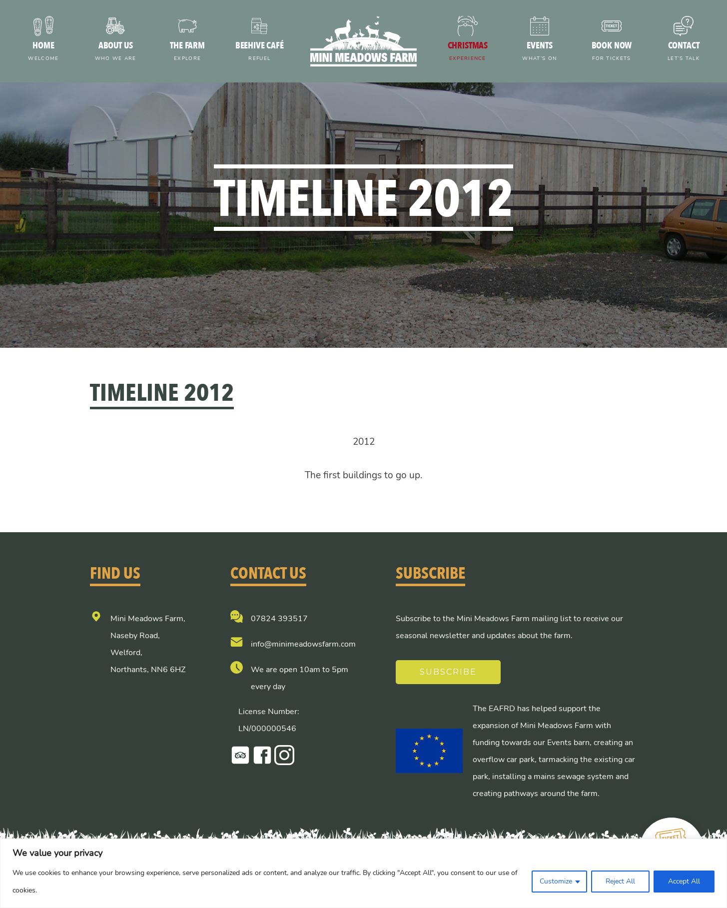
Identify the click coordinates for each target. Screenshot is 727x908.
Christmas (468, 52)
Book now (612, 52)
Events (540, 52)
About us (115, 52)
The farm (187, 52)
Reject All (620, 881)
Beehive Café (259, 52)
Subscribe (448, 672)
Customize (556, 881)
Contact (684, 52)
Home (43, 52)
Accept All (684, 881)
